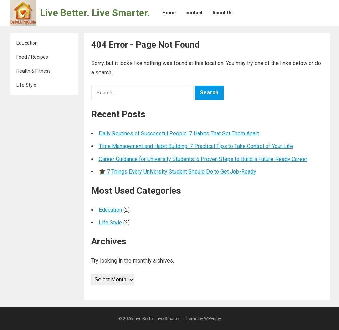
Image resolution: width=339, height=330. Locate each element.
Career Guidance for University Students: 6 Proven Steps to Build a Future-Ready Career (203, 159)
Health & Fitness (33, 71)
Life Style (26, 85)
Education (27, 43)
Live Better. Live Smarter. (95, 12)
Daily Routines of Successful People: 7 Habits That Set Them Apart (179, 133)
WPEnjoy (212, 318)
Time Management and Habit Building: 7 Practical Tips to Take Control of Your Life (196, 146)
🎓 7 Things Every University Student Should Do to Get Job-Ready (177, 171)
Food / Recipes (32, 57)
